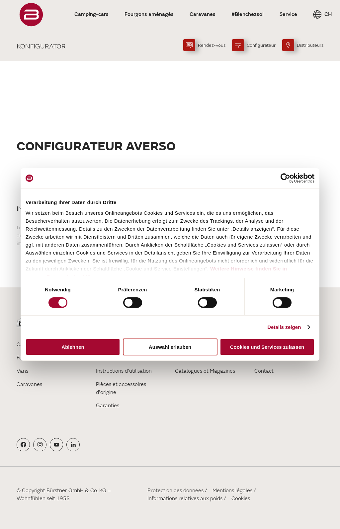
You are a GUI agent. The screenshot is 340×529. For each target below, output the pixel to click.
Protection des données (175, 490)
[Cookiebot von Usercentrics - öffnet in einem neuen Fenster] (285, 178)
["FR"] (31, 14)
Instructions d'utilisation (124, 371)
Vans (22, 371)
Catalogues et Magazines (205, 371)
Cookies (240, 498)
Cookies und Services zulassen (267, 347)
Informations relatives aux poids (184, 498)
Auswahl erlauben (170, 347)
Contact (264, 371)
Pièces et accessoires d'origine (121, 388)
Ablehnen (72, 347)
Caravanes (29, 384)
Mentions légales (232, 490)
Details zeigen (284, 327)
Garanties (107, 405)
